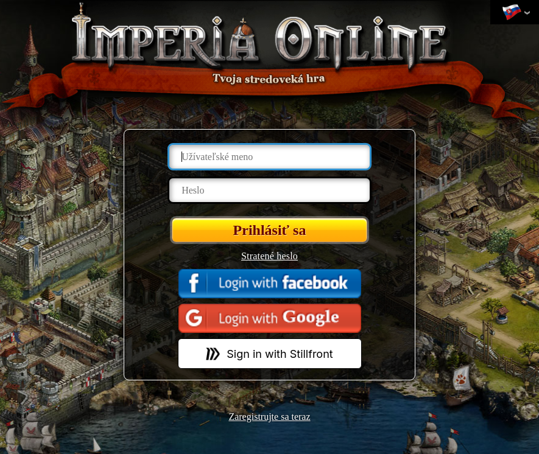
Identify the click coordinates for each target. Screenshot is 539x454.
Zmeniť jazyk (511, 13)
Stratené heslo (269, 256)
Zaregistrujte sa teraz (269, 416)
